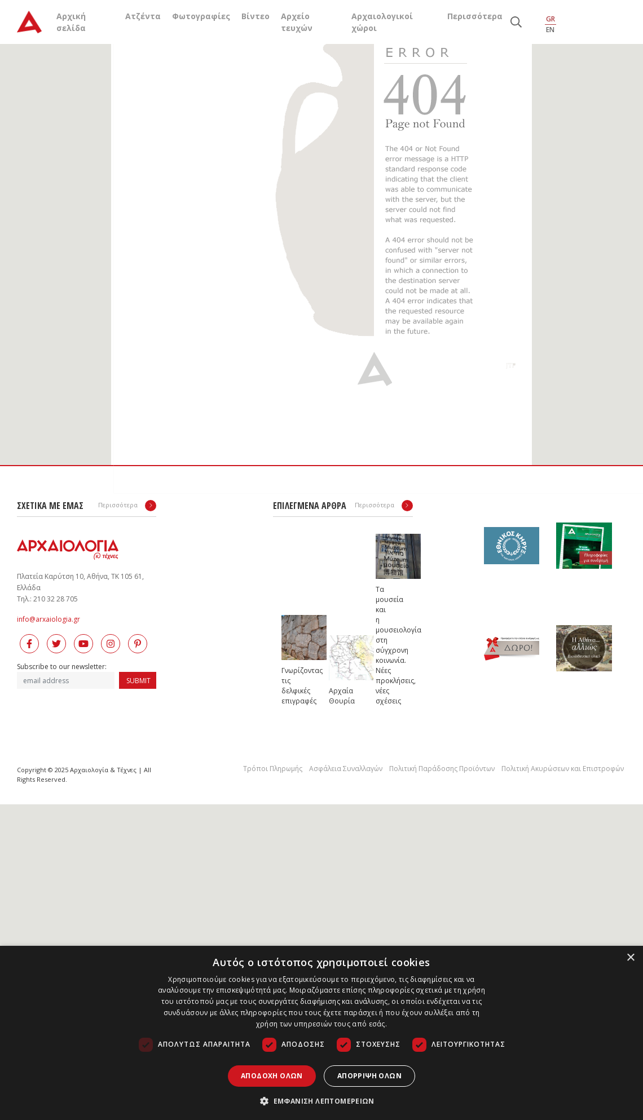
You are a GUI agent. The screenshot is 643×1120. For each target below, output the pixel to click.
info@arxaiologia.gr (48, 619)
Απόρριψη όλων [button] (369, 1076)
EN (550, 29)
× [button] (630, 958)
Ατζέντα (143, 16)
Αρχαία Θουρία (340, 696)
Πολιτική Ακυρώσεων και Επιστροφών (562, 768)
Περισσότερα (475, 16)
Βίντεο (255, 16)
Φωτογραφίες (201, 16)
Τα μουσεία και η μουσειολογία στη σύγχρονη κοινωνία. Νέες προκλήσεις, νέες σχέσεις (387, 645)
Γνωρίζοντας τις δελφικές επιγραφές (292, 686)
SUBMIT (138, 680)
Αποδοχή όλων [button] (272, 1076)
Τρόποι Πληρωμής (272, 768)
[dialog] (321, 1033)
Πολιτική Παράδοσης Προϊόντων (442, 768)
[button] (321, 1100)
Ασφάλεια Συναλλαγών (345, 768)
